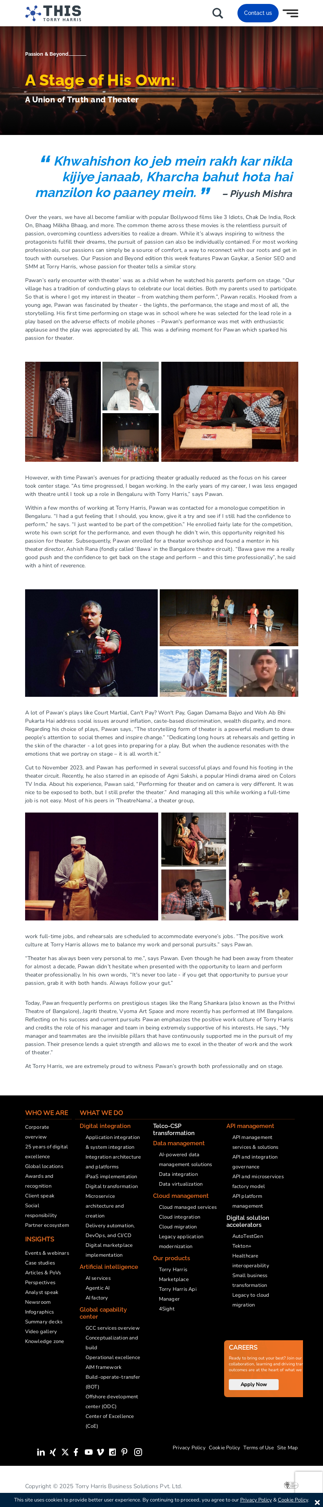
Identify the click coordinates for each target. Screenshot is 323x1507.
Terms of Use (258, 1447)
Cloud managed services (188, 1207)
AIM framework (104, 1367)
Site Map (287, 1447)
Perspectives (40, 1282)
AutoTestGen (247, 1236)
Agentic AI (98, 1288)
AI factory (97, 1297)
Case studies (40, 1262)
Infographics (39, 1312)
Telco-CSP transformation (174, 1130)
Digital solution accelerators (247, 1221)
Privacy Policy (189, 1447)
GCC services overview (113, 1328)
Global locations (44, 1166)
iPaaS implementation (111, 1176)
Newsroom (38, 1302)
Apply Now (254, 1384)
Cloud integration (179, 1217)
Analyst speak (42, 1292)
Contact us (258, 13)
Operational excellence (113, 1357)
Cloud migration (178, 1226)
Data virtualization (181, 1184)
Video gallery (41, 1331)
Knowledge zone (44, 1341)
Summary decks (44, 1321)
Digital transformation (112, 1186)
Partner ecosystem (47, 1225)
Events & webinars (47, 1253)
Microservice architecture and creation (105, 1206)
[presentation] (309, 1483)
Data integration (178, 1174)
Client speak (40, 1195)
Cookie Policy (225, 1447)
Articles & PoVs (43, 1272)
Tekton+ (242, 1246)
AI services (98, 1278)
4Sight (167, 1308)
